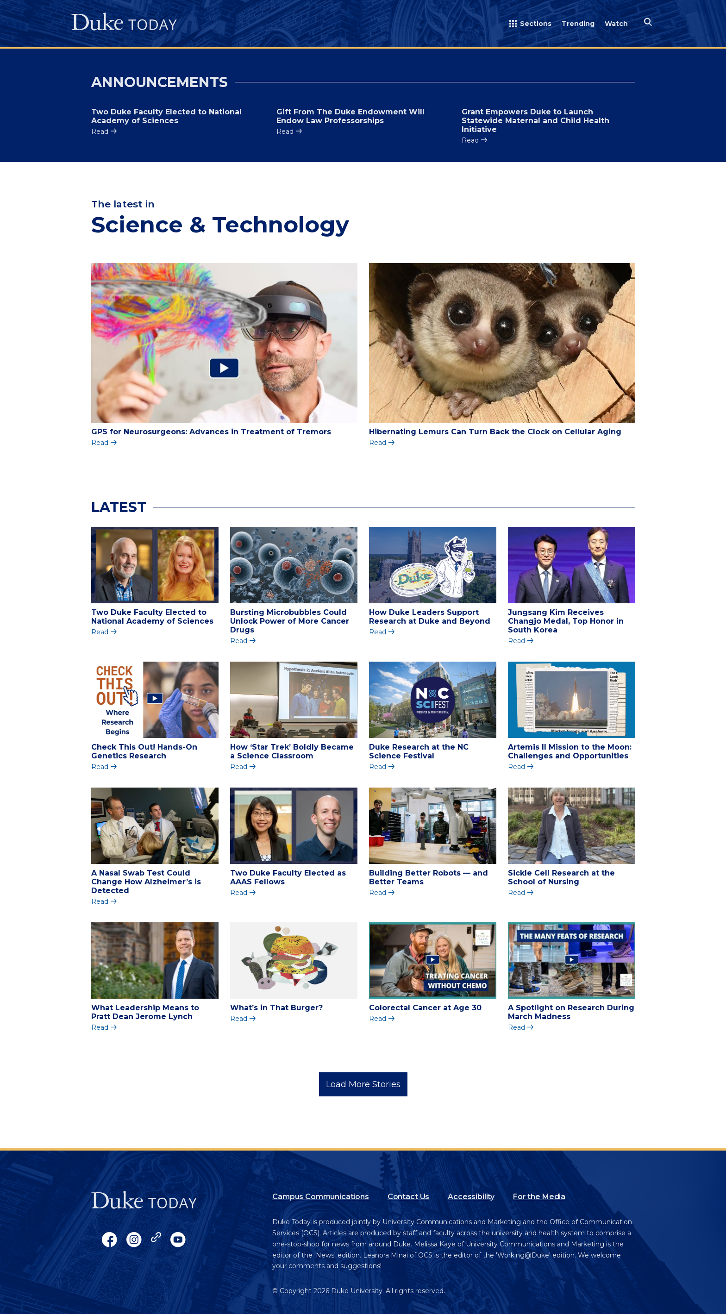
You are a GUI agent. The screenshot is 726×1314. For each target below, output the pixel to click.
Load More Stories (363, 1084)
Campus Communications (320, 1196)
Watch (616, 23)
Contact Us (408, 1196)
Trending (578, 23)
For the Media (539, 1196)
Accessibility (471, 1196)
